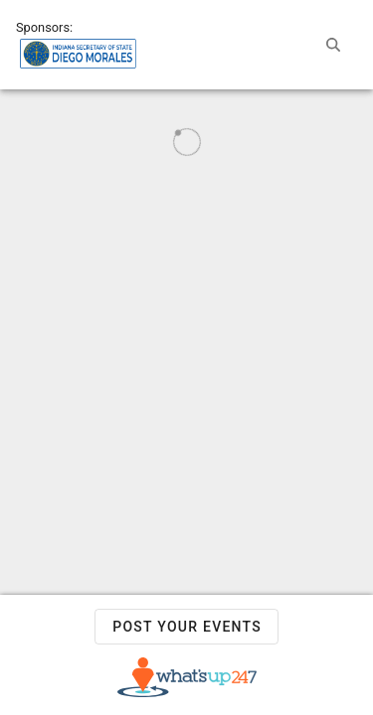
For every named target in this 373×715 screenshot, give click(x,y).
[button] (333, 45)
